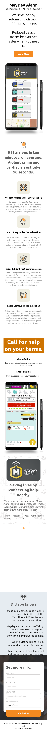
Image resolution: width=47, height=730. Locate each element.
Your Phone (10, 682)
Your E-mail (10, 692)
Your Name (10, 673)
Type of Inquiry (12, 701)
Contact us (23, 713)
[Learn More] (23, 54)
